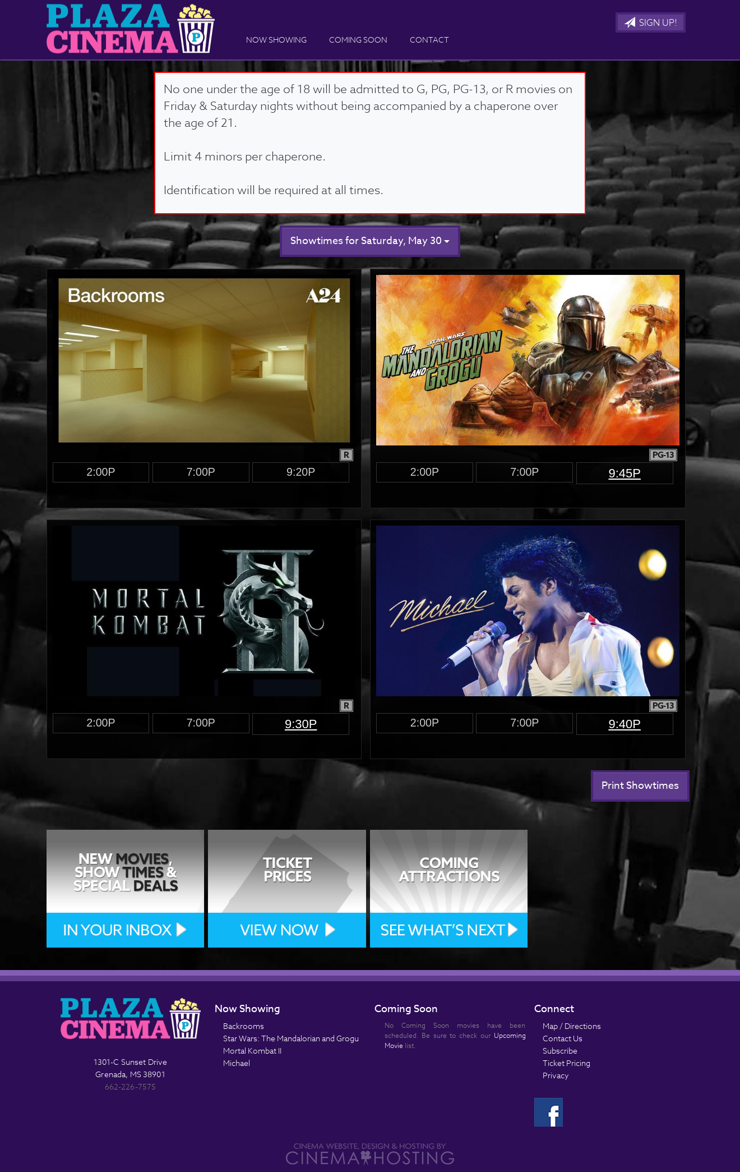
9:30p (301, 724)
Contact (429, 39)
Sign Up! (650, 23)
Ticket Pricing (566, 1063)
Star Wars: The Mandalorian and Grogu (291, 1038)
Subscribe (560, 1050)
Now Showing (276, 39)
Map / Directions (572, 1026)
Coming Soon (358, 39)
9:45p (624, 473)
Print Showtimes (640, 785)
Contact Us (562, 1038)
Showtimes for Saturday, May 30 (370, 241)
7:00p (201, 472)
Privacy (556, 1075)
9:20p (300, 472)
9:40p (624, 724)
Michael (236, 1063)
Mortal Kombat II (252, 1050)
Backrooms (243, 1026)
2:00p (100, 472)
